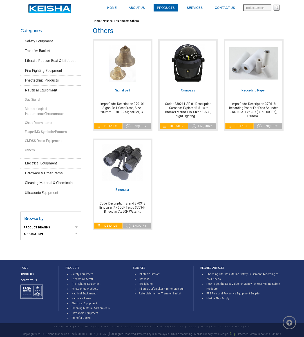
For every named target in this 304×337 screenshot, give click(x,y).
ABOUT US (137, 7)
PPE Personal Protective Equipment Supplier (233, 293)
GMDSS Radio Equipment (43, 141)
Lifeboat (144, 279)
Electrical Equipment (41, 163)
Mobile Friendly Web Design (211, 334)
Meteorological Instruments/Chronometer (44, 111)
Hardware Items (81, 298)
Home (97, 21)
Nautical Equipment (41, 90)
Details (110, 126)
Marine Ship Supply (217, 298)
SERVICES (195, 7)
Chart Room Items (38, 123)
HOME (112, 7)
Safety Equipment (39, 41)
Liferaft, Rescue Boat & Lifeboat (50, 61)
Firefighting (146, 283)
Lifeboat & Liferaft (82, 279)
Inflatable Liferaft (149, 274)
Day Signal (32, 100)
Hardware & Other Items (44, 173)
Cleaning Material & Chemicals (49, 183)
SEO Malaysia (160, 334)
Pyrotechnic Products (42, 80)
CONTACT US (225, 7)
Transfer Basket (37, 51)
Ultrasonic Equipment (41, 193)
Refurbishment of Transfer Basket (160, 293)
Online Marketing (181, 334)
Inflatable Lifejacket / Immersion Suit (161, 288)
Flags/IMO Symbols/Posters (46, 132)
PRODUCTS (166, 7)
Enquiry (140, 126)
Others (30, 150)
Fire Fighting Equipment (43, 70)
